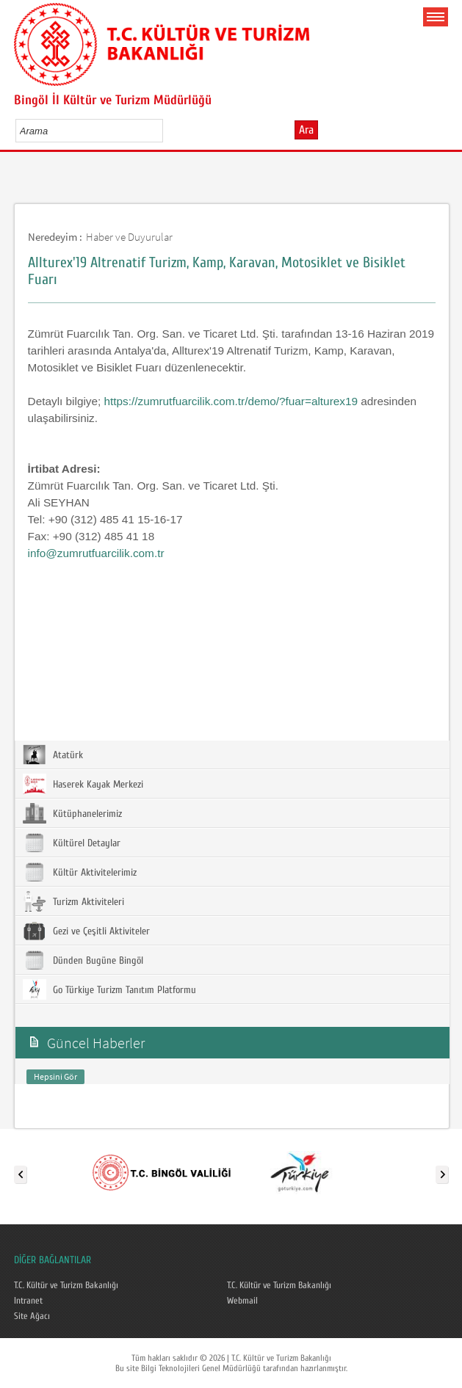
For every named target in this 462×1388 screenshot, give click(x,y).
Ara (306, 130)
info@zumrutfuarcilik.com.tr (96, 553)
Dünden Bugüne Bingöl (83, 960)
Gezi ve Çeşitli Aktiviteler (86, 930)
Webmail (242, 1301)
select (167, 131)
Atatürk (53, 754)
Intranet (28, 1301)
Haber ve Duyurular (129, 237)
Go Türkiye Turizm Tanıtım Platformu (109, 989)
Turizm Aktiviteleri (73, 901)
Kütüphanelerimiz (72, 813)
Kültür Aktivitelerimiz (80, 872)
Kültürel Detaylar (71, 842)
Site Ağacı (32, 1316)
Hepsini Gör (55, 1076)
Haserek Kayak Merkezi (83, 784)
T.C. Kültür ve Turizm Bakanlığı (66, 1285)
